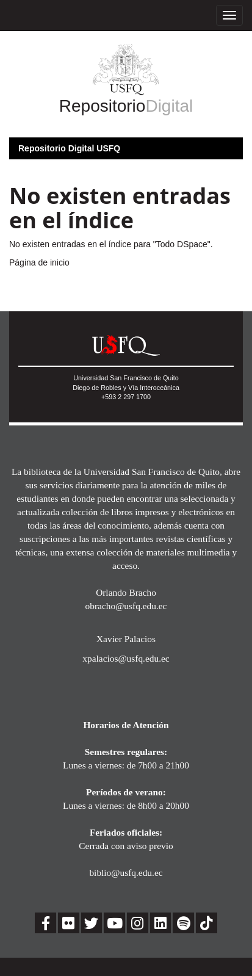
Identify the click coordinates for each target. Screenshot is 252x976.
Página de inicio (39, 262)
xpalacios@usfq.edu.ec (125, 658)
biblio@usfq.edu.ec (125, 872)
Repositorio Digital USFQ (69, 148)
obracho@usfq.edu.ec (126, 606)
